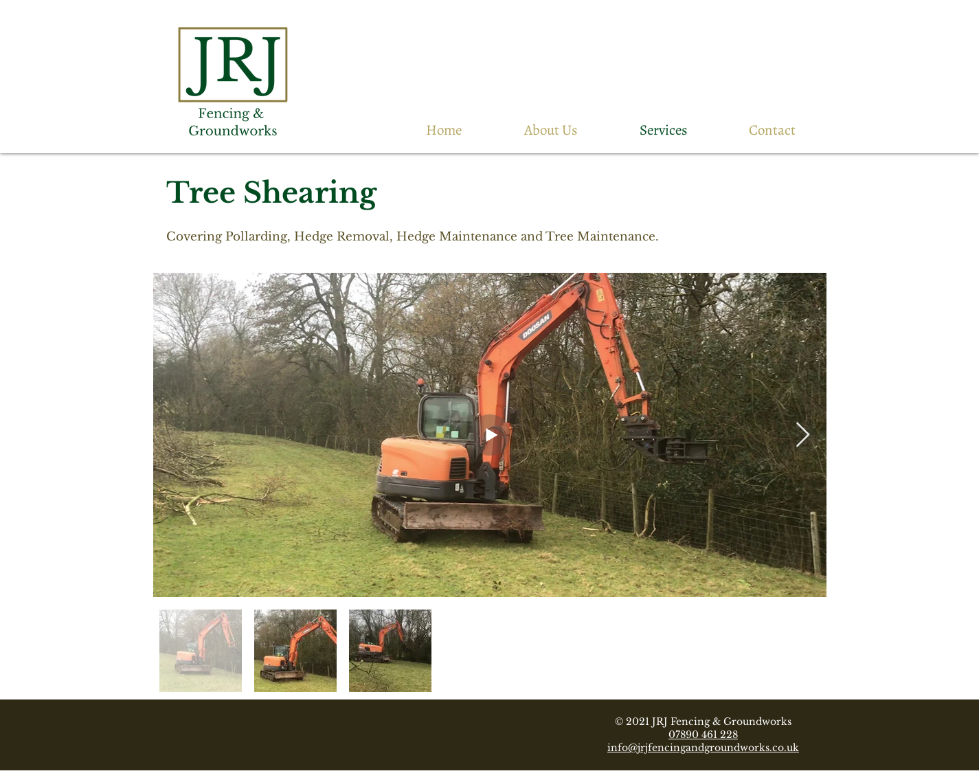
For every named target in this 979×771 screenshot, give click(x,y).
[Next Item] (803, 435)
